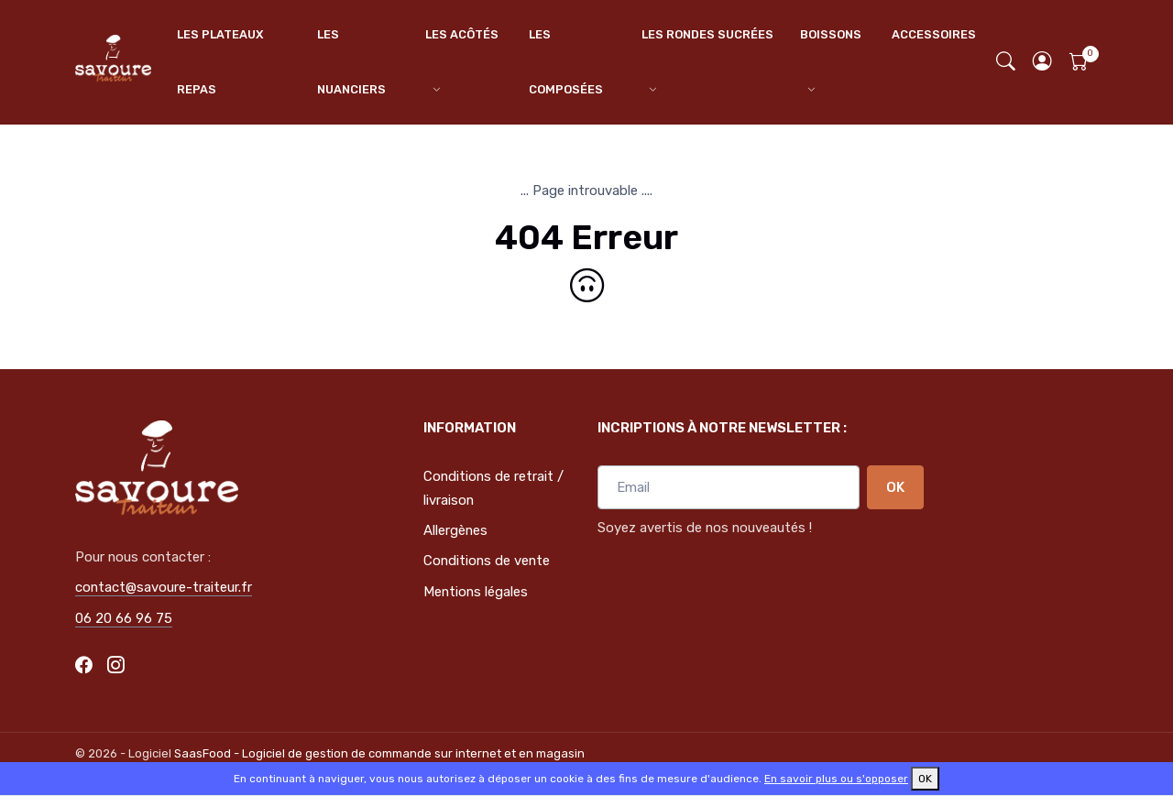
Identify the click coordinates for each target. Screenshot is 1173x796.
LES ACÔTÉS (462, 34)
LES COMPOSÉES (566, 61)
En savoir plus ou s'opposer (836, 778)
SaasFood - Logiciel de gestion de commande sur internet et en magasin (379, 753)
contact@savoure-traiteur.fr (163, 587)
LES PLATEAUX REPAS (220, 61)
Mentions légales (475, 591)
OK (895, 487)
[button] (1043, 62)
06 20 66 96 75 (123, 618)
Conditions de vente (486, 560)
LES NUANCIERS (351, 61)
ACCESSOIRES (934, 34)
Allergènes (455, 530)
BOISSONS (830, 34)
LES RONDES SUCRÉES (707, 34)
